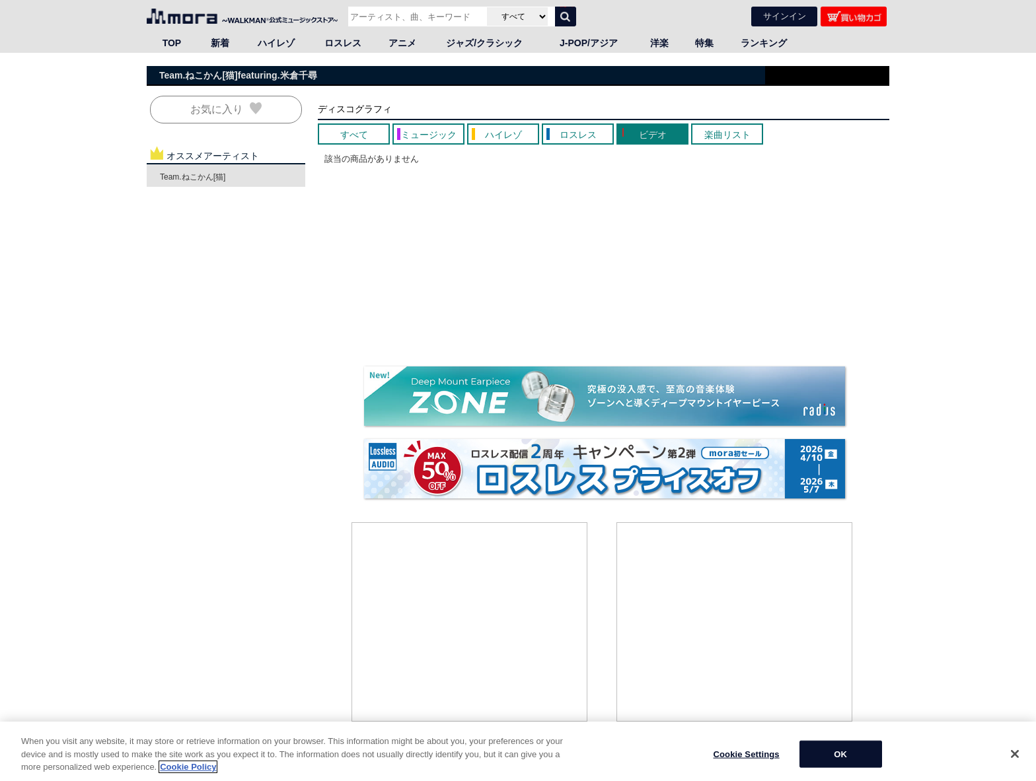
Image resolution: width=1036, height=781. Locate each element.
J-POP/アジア (589, 43)
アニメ (402, 43)
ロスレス (342, 43)
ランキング (764, 43)
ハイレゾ (276, 43)
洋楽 (659, 43)
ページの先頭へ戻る (853, 760)
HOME (163, 774)
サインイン (784, 16)
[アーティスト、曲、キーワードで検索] (416, 16)
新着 (220, 43)
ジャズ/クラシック (484, 43)
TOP (172, 43)
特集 (704, 43)
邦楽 (206, 774)
